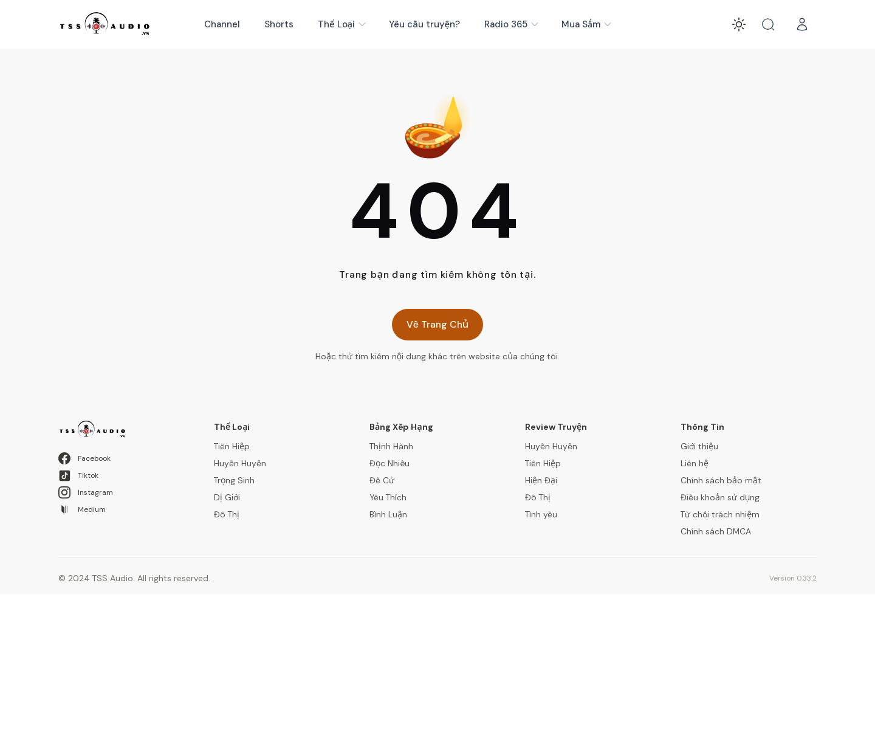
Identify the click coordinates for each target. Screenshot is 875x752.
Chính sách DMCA (716, 531)
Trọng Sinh (234, 480)
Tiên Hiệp (232, 446)
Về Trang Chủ (437, 324)
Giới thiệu (699, 446)
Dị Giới (227, 497)
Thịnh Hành (391, 446)
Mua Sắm (586, 24)
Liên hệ (695, 463)
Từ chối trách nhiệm (720, 514)
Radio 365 (512, 24)
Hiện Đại (541, 480)
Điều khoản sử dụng (720, 497)
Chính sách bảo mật (721, 480)
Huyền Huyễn (240, 463)
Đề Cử (381, 480)
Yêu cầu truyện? (424, 24)
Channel (222, 24)
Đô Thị (226, 514)
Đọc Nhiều (389, 463)
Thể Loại (342, 24)
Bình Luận (388, 514)
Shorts (278, 24)
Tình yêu (541, 514)
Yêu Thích (388, 497)
